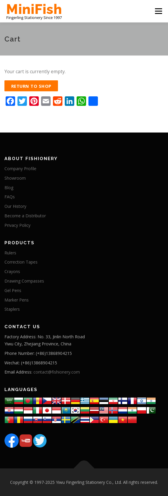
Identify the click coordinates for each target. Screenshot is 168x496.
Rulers (10, 253)
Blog (8, 187)
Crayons (12, 271)
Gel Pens (12, 290)
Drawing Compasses (24, 281)
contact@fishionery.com (56, 372)
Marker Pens (16, 300)
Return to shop (31, 86)
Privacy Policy (17, 225)
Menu (158, 11)
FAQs (9, 197)
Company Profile (20, 168)
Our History (15, 206)
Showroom (15, 178)
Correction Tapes (21, 262)
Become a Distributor (25, 216)
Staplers (12, 309)
